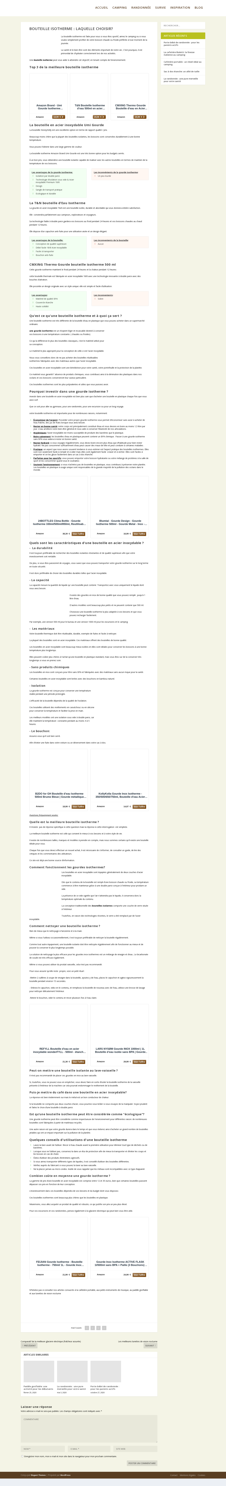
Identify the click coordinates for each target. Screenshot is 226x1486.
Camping (119, 9)
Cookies (201, 1482)
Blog (199, 9)
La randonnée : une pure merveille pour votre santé (71, 1395)
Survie (160, 9)
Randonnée (141, 9)
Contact (174, 1482)
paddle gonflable (140, 1297)
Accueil (101, 9)
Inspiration (180, 9)
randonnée (76, 414)
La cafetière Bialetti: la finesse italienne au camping (179, 55)
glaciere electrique (97, 1218)
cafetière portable (87, 1297)
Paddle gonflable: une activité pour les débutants (38, 1395)
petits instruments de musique (114, 1297)
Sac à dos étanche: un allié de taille (181, 73)
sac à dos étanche (84, 461)
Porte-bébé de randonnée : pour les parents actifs (105, 1395)
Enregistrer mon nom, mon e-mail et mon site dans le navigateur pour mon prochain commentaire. (70, 1463)
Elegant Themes (38, 1482)
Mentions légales (188, 1482)
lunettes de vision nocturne (48, 1300)
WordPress (65, 1482)
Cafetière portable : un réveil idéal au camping (182, 64)
